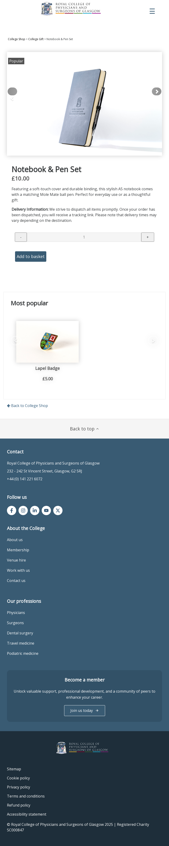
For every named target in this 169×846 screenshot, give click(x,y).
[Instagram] (23, 510)
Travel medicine (20, 643)
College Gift (36, 39)
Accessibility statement (26, 814)
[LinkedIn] (34, 510)
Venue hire (16, 560)
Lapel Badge (47, 368)
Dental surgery (20, 633)
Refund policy (18, 805)
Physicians (16, 612)
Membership (18, 549)
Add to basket (31, 256)
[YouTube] (46, 510)
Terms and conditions (26, 796)
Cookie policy (18, 778)
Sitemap (14, 769)
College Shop (16, 39)
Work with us (18, 570)
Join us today (84, 710)
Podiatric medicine (22, 653)
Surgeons (15, 622)
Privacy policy (18, 787)
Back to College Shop (27, 405)
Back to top (84, 429)
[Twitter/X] (58, 510)
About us (15, 539)
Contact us (16, 580)
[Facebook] (11, 510)
